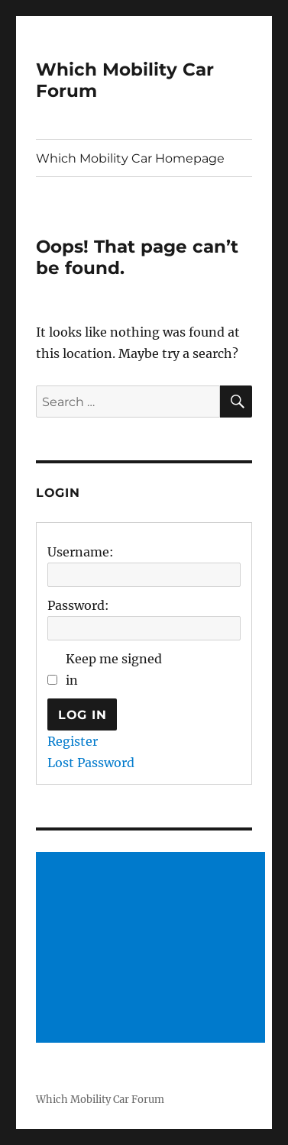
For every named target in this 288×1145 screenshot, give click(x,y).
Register (72, 741)
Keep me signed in (114, 669)
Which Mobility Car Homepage (130, 158)
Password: (78, 605)
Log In (82, 715)
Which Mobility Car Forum (100, 1099)
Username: (80, 552)
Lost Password (90, 762)
